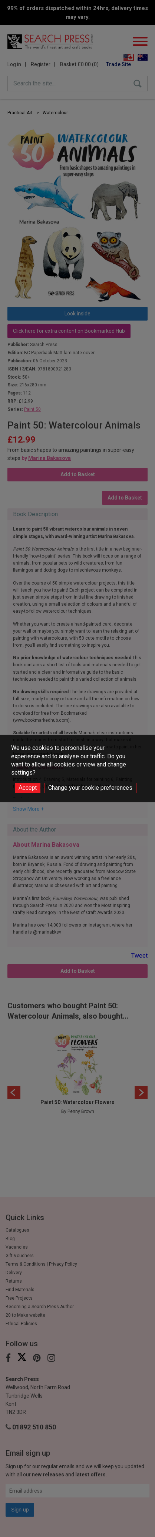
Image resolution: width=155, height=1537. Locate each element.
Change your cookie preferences (90, 787)
